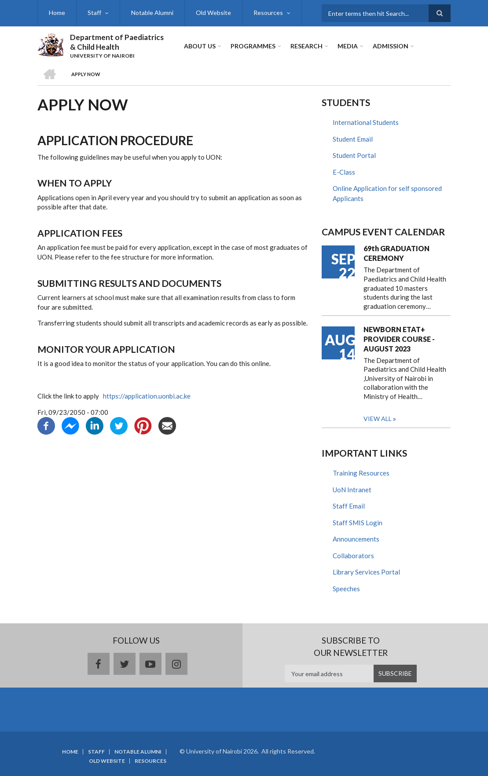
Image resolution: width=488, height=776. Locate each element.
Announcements (356, 539)
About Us (200, 46)
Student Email (353, 139)
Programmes (253, 46)
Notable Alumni (152, 12)
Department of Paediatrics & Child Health (117, 42)
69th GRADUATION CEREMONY (396, 253)
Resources (268, 12)
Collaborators (353, 556)
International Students (366, 122)
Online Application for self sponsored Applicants (387, 193)
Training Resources (361, 473)
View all (377, 418)
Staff (94, 12)
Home (57, 12)
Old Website (213, 12)
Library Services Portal (366, 572)
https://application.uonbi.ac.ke (146, 396)
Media (348, 46)
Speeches (346, 589)
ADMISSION (390, 46)
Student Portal (354, 155)
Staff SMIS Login (357, 523)
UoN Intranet (352, 490)
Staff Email (349, 506)
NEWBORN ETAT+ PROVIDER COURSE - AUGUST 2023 (399, 339)
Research (306, 46)
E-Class (344, 172)
